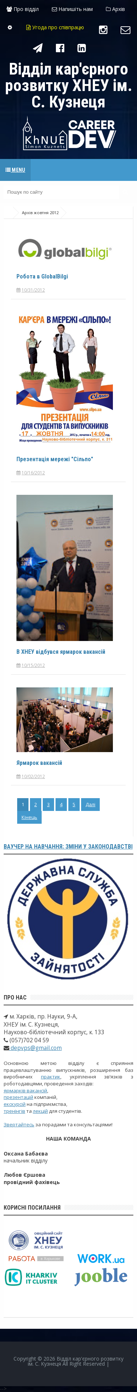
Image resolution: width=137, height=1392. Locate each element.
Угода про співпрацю (55, 27)
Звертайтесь (19, 1124)
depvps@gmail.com (35, 1048)
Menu (15, 170)
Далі (90, 804)
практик (50, 1076)
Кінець (29, 817)
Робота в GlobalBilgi (42, 276)
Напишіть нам (72, 8)
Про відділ (23, 8)
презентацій (18, 1097)
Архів (115, 8)
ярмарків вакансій (25, 1090)
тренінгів (14, 1111)
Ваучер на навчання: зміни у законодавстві (68, 846)
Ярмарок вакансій (39, 762)
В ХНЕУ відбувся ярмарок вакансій (60, 651)
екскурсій (15, 1104)
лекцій (40, 1111)
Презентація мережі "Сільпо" (54, 459)
